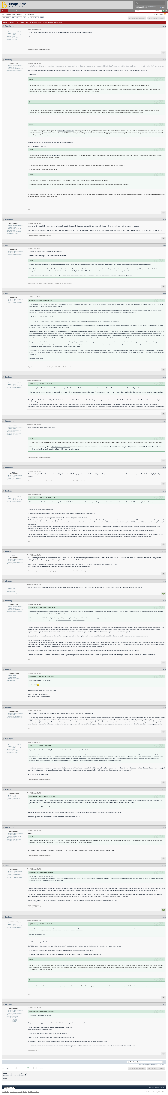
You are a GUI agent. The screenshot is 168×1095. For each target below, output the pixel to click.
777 (31, 17)
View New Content (158, 14)
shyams (8, 581)
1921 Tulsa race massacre (60, 447)
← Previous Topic (142, 1064)
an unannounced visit (53, 155)
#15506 (164, 377)
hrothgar (8, 1004)
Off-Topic (19, 14)
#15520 (164, 1004)
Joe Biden (46, 85)
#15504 (164, 245)
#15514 (164, 707)
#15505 (164, 293)
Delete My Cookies (22, 1092)
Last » (42, 17)
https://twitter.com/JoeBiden (65, 566)
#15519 (164, 917)
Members (11, 10)
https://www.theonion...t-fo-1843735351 (40, 680)
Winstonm (9, 26)
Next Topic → (162, 1064)
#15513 (164, 670)
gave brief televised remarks (65, 131)
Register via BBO (142, 7)
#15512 (164, 601)
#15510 (164, 551)
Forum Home (13, 1092)
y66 (6, 245)
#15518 (164, 865)
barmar (8, 670)
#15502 (164, 60)
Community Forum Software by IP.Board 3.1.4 (153, 1092)
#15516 (164, 789)
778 (35, 17)
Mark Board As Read (33, 1092)
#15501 (164, 26)
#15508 (164, 467)
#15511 (164, 581)
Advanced (166, 11)
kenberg (8, 60)
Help (162, 7)
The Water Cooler (29, 14)
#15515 (164, 739)
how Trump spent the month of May (66, 350)
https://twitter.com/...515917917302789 (114, 558)
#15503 (164, 220)
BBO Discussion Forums (8, 14)
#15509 (164, 491)
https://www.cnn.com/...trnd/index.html (41, 427)
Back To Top (5, 1092)
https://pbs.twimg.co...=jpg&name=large (40, 1029)
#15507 (164, 421)
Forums (4, 10)
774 (21, 17)
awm (7, 865)
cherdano (9, 468)
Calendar (18, 10)
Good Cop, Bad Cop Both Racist (38, 694)
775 (24, 17)
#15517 (164, 827)
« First (14, 17)
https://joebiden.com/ (82, 566)
